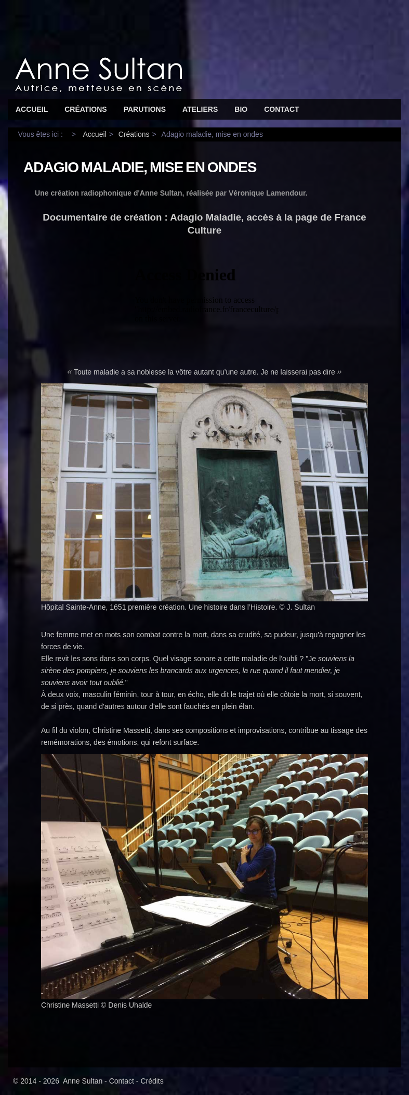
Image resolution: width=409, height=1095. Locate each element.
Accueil (32, 109)
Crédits (151, 1081)
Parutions (145, 109)
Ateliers (200, 109)
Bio (240, 109)
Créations (85, 109)
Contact (281, 109)
